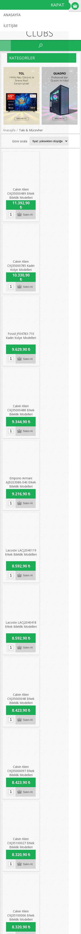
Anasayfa (9, 130)
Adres (10, 809)
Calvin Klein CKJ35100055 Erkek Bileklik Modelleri (20, 697)
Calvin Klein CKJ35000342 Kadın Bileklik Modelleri (59, 553)
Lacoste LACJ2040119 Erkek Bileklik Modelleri (60, 335)
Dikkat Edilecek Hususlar (23, 788)
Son (60, 734)
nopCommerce (47, 918)
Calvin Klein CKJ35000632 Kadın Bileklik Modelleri (20, 625)
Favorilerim (14, 816)
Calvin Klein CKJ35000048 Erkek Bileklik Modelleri (59, 409)
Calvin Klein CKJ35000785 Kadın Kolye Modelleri (59, 193)
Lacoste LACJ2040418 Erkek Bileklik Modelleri (21, 407)
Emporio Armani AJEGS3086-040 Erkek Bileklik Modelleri (21, 337)
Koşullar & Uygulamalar (22, 766)
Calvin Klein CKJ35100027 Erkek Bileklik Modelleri (59, 481)
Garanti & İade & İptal (21, 774)
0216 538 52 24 (23, 838)
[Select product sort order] (49, 141)
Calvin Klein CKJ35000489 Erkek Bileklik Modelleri (20, 193)
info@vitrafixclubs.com (28, 848)
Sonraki (54, 734)
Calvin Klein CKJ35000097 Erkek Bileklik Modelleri (20, 481)
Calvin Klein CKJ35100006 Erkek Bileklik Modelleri (20, 553)
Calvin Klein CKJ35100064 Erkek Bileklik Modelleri (59, 625)
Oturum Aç (67, 6)
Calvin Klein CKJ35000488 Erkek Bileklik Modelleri (59, 265)
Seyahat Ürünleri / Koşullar (24, 781)
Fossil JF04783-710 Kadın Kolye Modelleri (21, 263)
